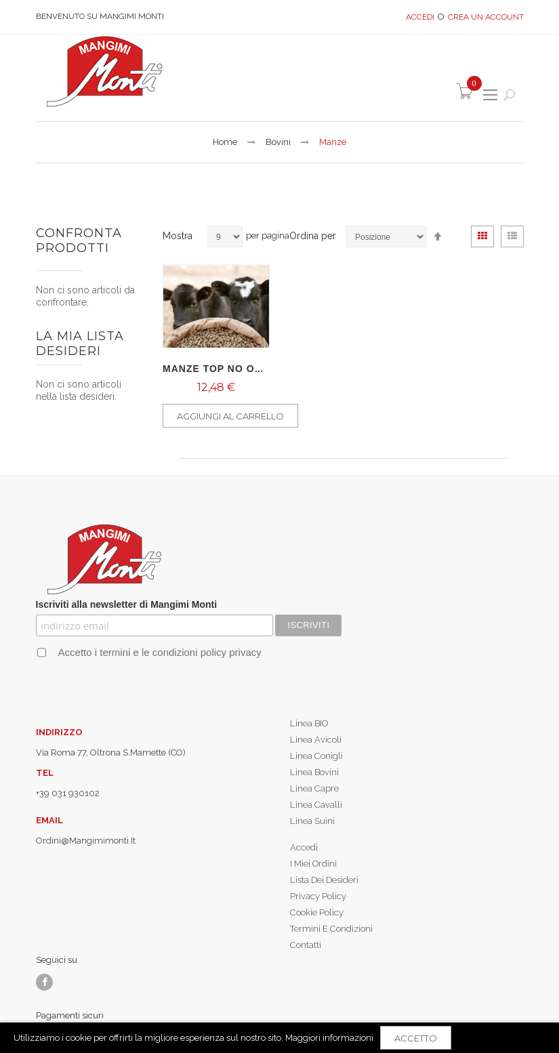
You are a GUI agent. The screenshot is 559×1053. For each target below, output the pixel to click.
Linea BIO (309, 723)
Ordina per (312, 235)
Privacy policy (318, 896)
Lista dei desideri (324, 880)
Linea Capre (314, 788)
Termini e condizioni (331, 929)
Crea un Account (486, 17)
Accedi (420, 17)
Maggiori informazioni (329, 1038)
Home (225, 142)
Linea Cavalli (316, 805)
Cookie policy (317, 912)
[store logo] (103, 71)
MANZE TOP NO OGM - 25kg (236, 368)
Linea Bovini (314, 772)
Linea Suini (312, 821)
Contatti (305, 945)
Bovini (278, 142)
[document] (279, 1038)
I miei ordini (313, 864)
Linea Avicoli (315, 740)
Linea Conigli (316, 756)
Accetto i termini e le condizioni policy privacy (158, 652)
